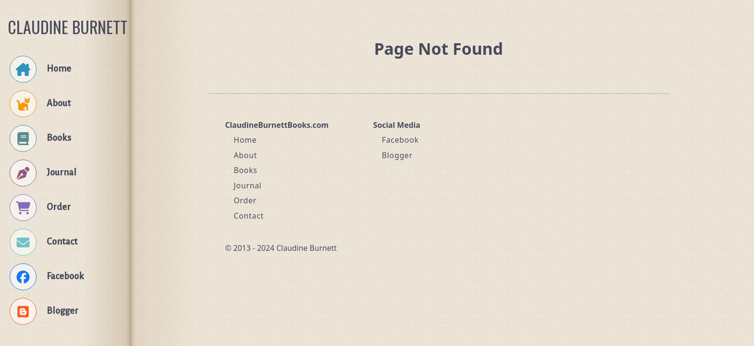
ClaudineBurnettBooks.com (276, 125)
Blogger (397, 155)
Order (245, 200)
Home (245, 140)
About (245, 155)
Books (245, 170)
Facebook (400, 140)
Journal (248, 185)
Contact (249, 215)
